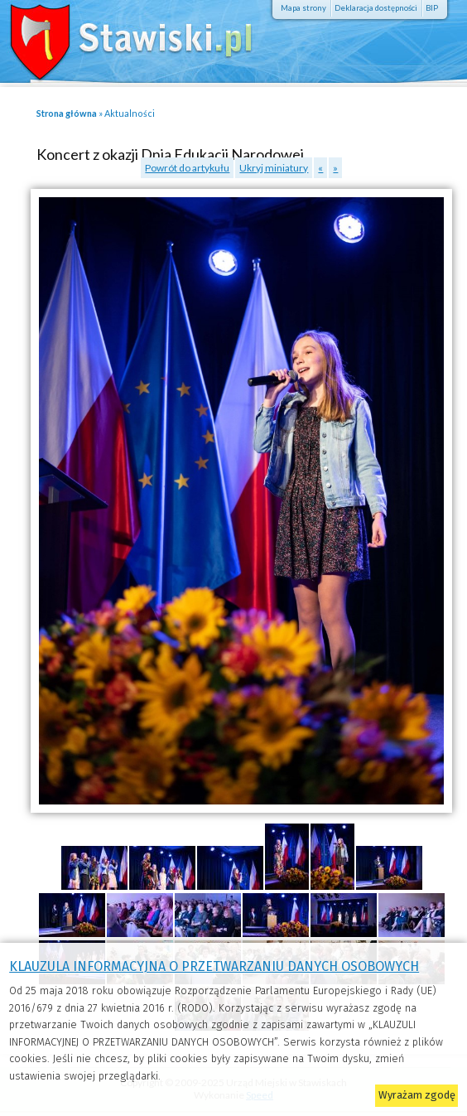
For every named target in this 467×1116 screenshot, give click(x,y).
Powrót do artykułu (187, 168)
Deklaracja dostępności (376, 7)
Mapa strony (303, 7)
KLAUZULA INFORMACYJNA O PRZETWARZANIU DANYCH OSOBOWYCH (214, 966)
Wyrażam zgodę (416, 1095)
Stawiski (120, 37)
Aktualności (129, 113)
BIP (432, 7)
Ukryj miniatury (273, 168)
